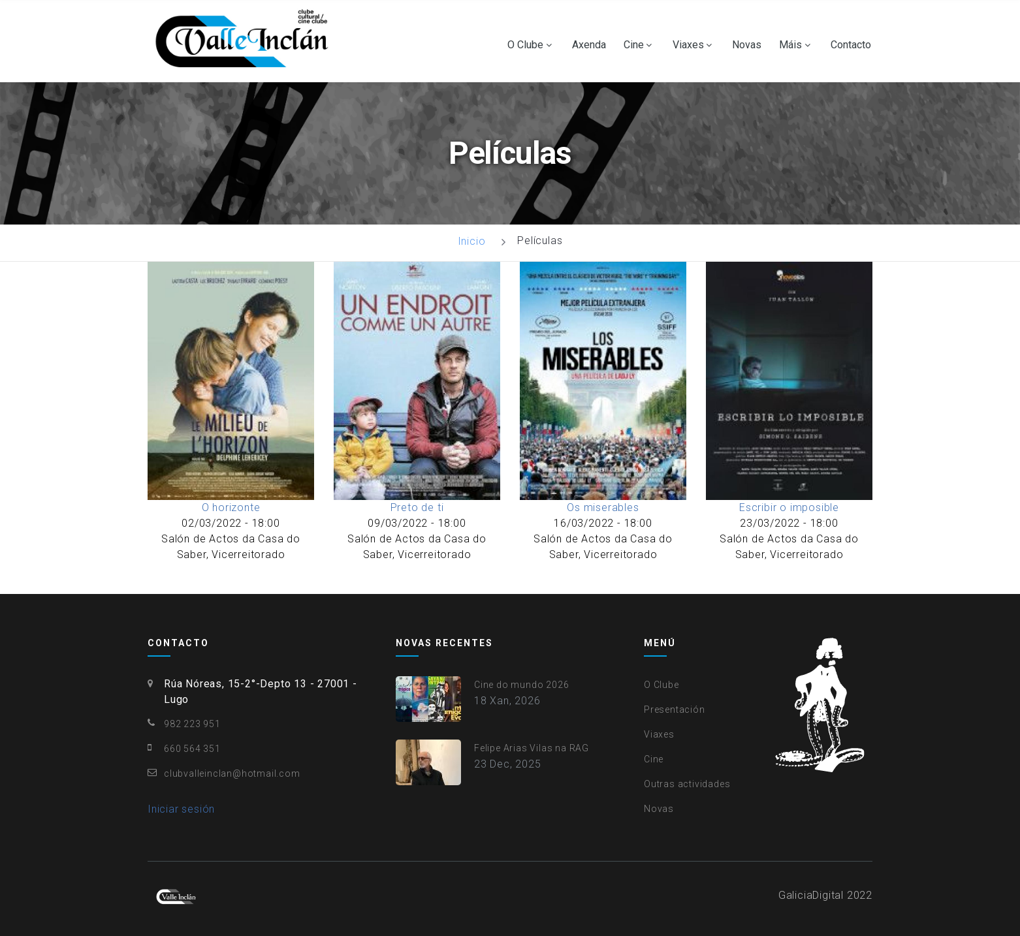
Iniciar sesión (181, 809)
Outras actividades (687, 784)
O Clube (525, 45)
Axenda (589, 45)
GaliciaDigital (811, 895)
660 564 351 (192, 748)
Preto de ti (417, 507)
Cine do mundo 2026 (521, 684)
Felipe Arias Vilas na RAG (531, 748)
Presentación (674, 709)
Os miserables (603, 507)
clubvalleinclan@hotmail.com (232, 773)
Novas (746, 45)
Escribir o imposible (789, 507)
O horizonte (231, 507)
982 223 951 (192, 724)
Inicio (472, 241)
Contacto (851, 45)
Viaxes (688, 45)
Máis (790, 45)
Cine (634, 45)
